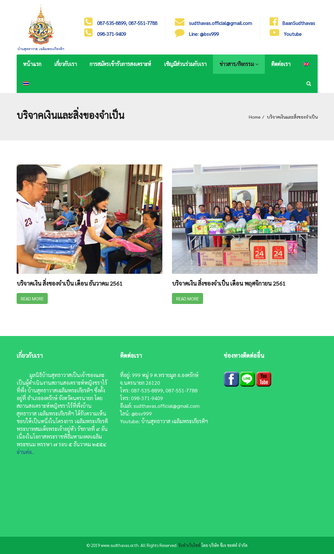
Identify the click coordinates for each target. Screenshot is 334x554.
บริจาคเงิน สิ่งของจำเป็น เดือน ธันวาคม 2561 (70, 283)
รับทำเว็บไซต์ (189, 545)
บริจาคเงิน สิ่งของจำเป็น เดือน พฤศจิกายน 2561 (229, 283)
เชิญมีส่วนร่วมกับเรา (185, 64)
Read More (32, 298)
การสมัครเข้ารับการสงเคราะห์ (120, 64)
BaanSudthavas (298, 23)
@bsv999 (141, 413)
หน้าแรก (32, 64)
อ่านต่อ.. (25, 452)
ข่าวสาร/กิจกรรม (238, 64)
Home (255, 117)
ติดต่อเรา (280, 64)
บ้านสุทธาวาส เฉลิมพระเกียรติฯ (174, 421)
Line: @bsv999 (204, 33)
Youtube (293, 33)
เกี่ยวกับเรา (65, 64)
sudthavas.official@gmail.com (167, 405)
